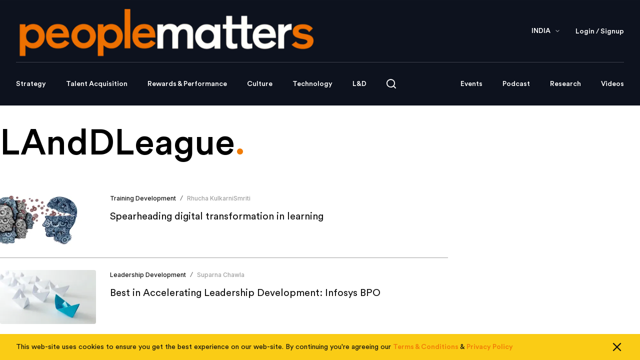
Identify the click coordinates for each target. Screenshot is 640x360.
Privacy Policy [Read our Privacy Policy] (489, 347)
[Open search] (391, 83)
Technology (312, 84)
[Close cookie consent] (617, 347)
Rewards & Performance (187, 84)
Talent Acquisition (97, 84)
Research (565, 84)
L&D (359, 84)
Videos (612, 84)
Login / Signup (600, 31)
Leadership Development (148, 274)
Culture (259, 84)
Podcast (516, 84)
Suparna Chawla (220, 274)
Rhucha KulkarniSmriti (218, 198)
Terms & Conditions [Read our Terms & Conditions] (425, 347)
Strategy (31, 84)
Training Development (143, 198)
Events (471, 84)
